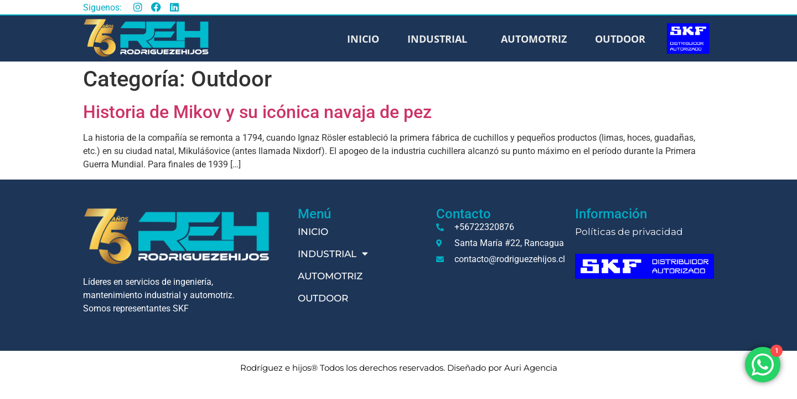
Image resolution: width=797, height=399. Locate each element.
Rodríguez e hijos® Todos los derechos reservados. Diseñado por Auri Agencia (398, 367)
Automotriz (534, 38)
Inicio (363, 38)
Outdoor (620, 38)
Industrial (440, 38)
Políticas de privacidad (629, 231)
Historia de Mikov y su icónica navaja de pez (257, 111)
